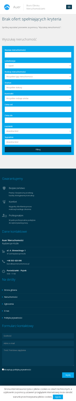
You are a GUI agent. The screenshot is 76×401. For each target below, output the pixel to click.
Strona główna (10, 290)
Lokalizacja (10, 61)
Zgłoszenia (9, 304)
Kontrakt (9, 93)
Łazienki (9, 126)
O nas (6, 311)
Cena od (9, 104)
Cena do (9, 115)
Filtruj (38, 149)
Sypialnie (9, 137)
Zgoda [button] (58, 397)
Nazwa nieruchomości (15, 50)
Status (8, 82)
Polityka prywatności (13, 317)
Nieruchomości (10, 297)
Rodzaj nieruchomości (15, 71)
